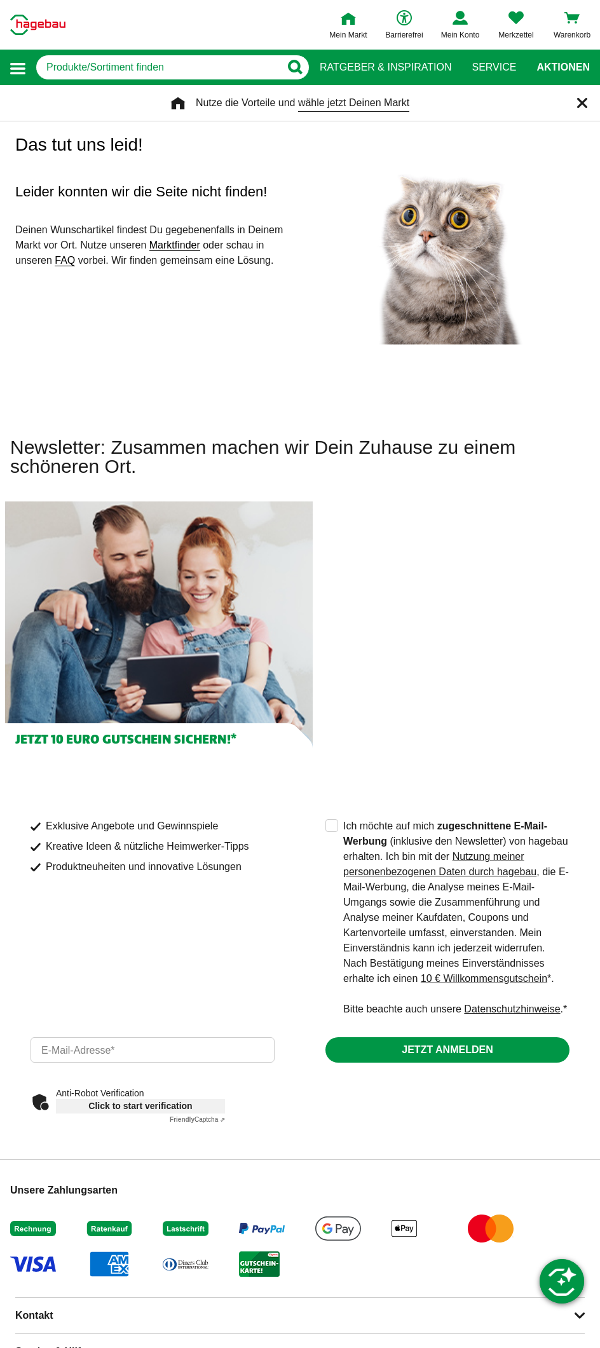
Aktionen (563, 67)
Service (494, 67)
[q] (158, 67)
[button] (17, 67)
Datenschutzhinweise (512, 1009)
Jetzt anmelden (447, 1049)
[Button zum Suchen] (294, 67)
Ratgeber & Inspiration (385, 67)
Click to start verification (140, 1106)
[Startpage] (37, 25)
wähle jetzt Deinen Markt (353, 102)
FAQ (65, 260)
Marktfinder (174, 245)
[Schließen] (582, 103)
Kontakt (34, 1315)
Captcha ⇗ (197, 1119)
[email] (152, 1050)
